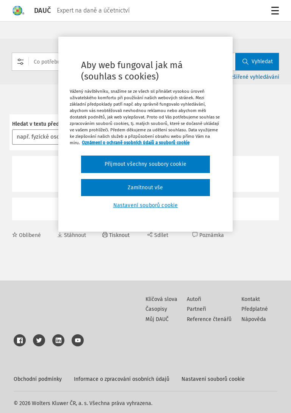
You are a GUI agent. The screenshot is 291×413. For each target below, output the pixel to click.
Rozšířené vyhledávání (252, 77)
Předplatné (254, 309)
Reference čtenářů (209, 319)
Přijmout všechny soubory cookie (145, 164)
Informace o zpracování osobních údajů (121, 379)
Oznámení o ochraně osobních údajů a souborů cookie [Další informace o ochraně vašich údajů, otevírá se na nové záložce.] (135, 142)
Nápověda (253, 319)
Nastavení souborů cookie (213, 379)
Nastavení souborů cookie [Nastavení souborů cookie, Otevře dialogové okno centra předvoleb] (145, 205)
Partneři (196, 309)
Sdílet (157, 235)
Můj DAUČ (157, 319)
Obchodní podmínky (38, 379)
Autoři (194, 299)
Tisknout (116, 235)
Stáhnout (71, 235)
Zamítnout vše (145, 187)
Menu (274, 11)
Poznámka (208, 235)
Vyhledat (257, 61)
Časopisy (156, 309)
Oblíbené (26, 235)
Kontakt (250, 299)
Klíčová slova (161, 299)
